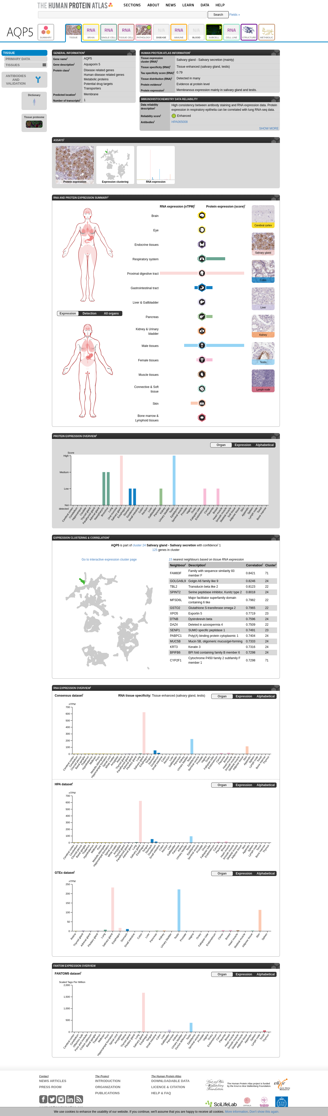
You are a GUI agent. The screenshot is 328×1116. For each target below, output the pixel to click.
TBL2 (173, 586)
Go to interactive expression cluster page (109, 559)
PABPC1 (176, 636)
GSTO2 (175, 608)
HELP (220, 5)
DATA (205, 5)
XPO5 (174, 613)
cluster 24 (139, 545)
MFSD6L (176, 600)
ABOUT (153, 5)
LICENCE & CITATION (168, 1087)
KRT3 (174, 647)
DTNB (174, 619)
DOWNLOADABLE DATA (170, 1081)
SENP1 (175, 630)
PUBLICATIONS (107, 1093)
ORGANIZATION (107, 1087)
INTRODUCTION (108, 1081)
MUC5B (175, 641)
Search (218, 14)
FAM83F (175, 573)
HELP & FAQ (161, 1093)
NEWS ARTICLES (52, 1081)
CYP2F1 (175, 660)
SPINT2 (175, 592)
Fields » (234, 14)
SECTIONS (132, 5)
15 (170, 559)
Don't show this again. (264, 1111)
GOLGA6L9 (178, 581)
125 (154, 550)
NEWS (171, 5)
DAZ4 (174, 624)
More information (236, 1111)
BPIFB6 (175, 652)
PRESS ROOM (50, 1087)
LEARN (188, 5)
